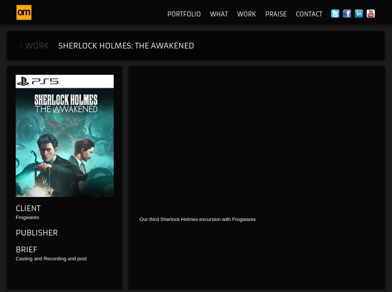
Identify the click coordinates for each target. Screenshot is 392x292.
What (219, 14)
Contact (309, 14)
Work (246, 14)
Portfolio (184, 14)
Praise (276, 14)
